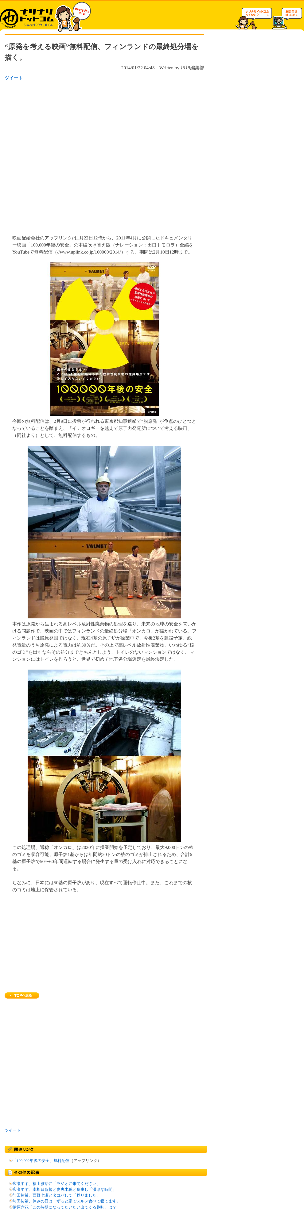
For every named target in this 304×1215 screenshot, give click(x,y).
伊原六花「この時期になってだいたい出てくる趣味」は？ (64, 1207)
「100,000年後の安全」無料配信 (41, 1161)
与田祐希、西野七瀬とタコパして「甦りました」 (56, 1195)
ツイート (14, 77)
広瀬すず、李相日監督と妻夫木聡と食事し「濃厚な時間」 (64, 1189)
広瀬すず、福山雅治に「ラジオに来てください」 (56, 1184)
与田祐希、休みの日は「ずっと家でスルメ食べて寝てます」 (66, 1201)
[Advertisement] (69, 155)
